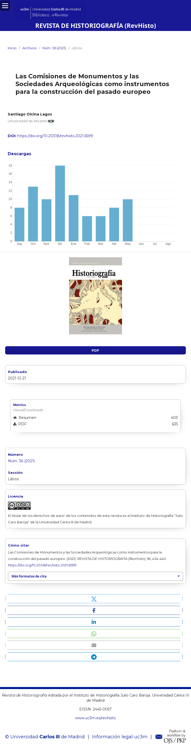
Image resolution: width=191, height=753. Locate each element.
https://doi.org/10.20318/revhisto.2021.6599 (55, 136)
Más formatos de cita (29, 576)
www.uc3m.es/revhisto (95, 718)
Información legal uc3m (119, 736)
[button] (94, 598)
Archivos (29, 48)
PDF (95, 350)
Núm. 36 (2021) (54, 48)
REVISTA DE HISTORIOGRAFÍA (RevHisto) (95, 25)
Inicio (12, 48)
